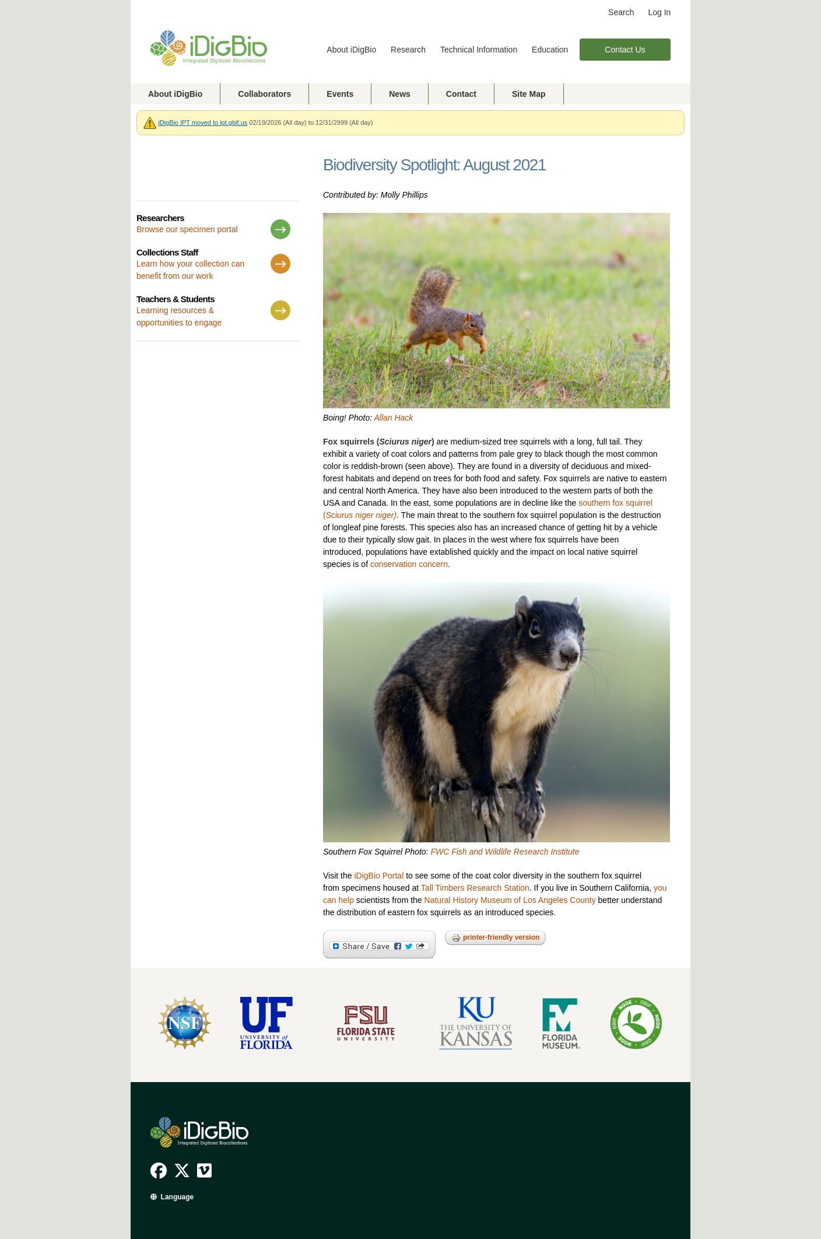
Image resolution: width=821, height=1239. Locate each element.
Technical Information (478, 49)
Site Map (529, 94)
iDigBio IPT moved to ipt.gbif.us (202, 122)
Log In (659, 12)
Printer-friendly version (495, 938)
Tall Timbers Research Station (475, 887)
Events (340, 94)
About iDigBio (351, 49)
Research (408, 49)
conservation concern (409, 564)
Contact (461, 94)
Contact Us (625, 49)
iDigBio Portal (379, 875)
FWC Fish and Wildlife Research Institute (504, 851)
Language (177, 1197)
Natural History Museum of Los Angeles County (510, 900)
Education (550, 49)
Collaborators (264, 94)
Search (621, 12)
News (399, 94)
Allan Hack (393, 417)
